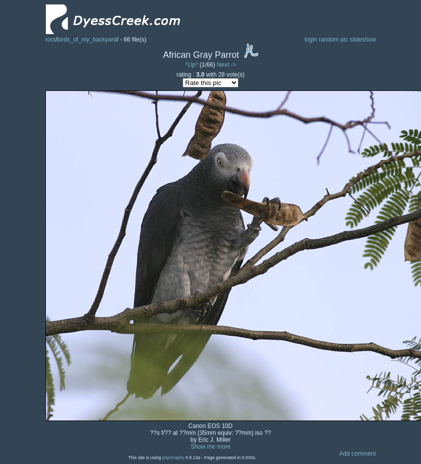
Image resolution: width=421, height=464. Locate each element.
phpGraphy (173, 457)
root (50, 39)
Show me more (210, 446)
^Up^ (191, 64)
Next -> (226, 64)
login (311, 39)
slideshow (363, 39)
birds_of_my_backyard (87, 39)
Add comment (357, 453)
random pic (333, 39)
